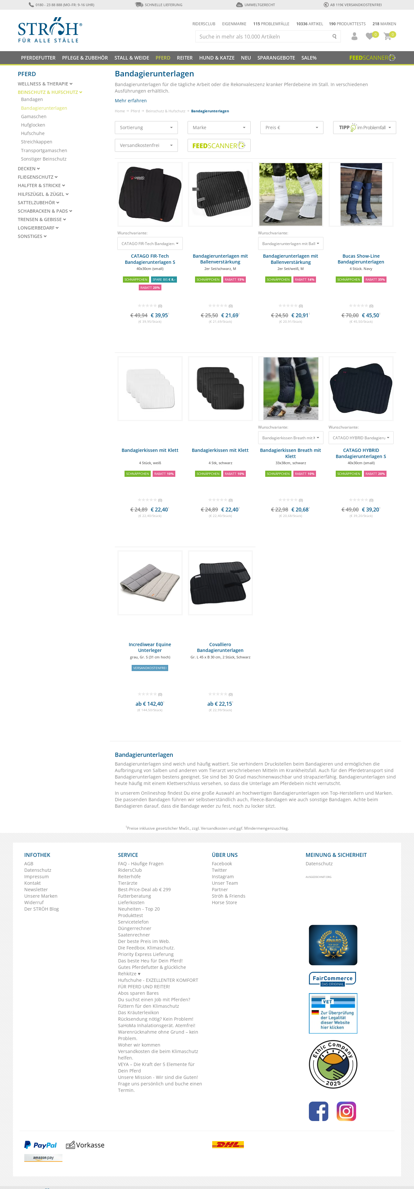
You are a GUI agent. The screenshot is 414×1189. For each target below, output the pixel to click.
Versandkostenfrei (146, 145)
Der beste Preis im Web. (144, 941)
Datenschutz (37, 870)
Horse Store (224, 902)
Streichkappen (36, 142)
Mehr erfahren (131, 100)
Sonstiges (32, 236)
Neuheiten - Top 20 (139, 909)
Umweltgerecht (255, 4)
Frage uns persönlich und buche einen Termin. (160, 1087)
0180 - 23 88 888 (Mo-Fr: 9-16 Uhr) (61, 4)
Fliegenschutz (38, 177)
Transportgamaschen (44, 150)
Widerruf (34, 902)
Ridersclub (203, 24)
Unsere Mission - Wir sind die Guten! (158, 1077)
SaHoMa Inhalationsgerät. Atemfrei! (156, 1025)
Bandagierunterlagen (44, 108)
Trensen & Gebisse (42, 219)
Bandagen (32, 99)
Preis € (292, 127)
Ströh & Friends (228, 896)
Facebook (222, 863)
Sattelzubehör (39, 203)
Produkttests (347, 24)
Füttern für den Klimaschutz (148, 1006)
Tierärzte (127, 883)
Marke (219, 127)
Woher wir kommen (139, 1045)
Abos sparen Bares (138, 993)
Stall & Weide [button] (131, 57)
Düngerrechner (134, 928)
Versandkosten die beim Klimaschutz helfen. (158, 1054)
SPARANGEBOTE (276, 57)
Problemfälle (271, 24)
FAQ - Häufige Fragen (141, 863)
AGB (28, 863)
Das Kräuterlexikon (138, 1012)
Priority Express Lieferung (146, 954)
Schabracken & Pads (45, 211)
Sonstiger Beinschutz (44, 159)
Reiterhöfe (129, 876)
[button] (351, 36)
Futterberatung (134, 896)
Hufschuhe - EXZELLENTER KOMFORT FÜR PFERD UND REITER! (158, 983)
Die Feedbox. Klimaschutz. (146, 948)
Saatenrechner (134, 935)
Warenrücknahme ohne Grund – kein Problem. (158, 1035)
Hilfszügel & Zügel (43, 194)
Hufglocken (33, 125)
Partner (220, 889)
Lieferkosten (131, 902)
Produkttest (130, 915)
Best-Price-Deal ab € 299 (144, 889)
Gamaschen (34, 116)
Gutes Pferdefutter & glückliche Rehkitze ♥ (152, 970)
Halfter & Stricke (41, 185)
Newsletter (36, 889)
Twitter (219, 870)
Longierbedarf (38, 228)
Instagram (223, 876)
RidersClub (130, 870)
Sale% (309, 57)
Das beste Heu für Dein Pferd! (150, 961)
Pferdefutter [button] (38, 57)
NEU (246, 57)
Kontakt (32, 883)
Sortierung (146, 127)
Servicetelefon (133, 922)
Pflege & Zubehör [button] (85, 57)
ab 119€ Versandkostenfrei (353, 4)
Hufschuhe (33, 133)
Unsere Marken (41, 896)
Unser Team (225, 883)
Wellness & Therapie (45, 84)
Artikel (309, 24)
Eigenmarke (234, 24)
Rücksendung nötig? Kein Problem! (155, 1019)
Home (120, 110)
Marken (384, 24)
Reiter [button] (185, 57)
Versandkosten (214, 828)
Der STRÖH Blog (41, 909)
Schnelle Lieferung (158, 4)
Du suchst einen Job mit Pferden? (154, 999)
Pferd (135, 110)
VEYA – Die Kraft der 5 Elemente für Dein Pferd (156, 1067)
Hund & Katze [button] (216, 57)
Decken (29, 169)
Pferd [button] (163, 57)
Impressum (36, 876)
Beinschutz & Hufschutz (165, 110)
